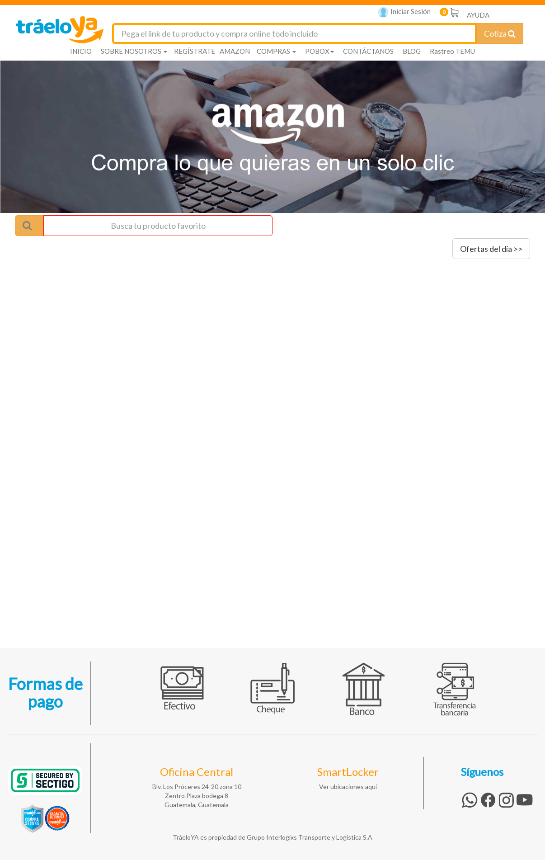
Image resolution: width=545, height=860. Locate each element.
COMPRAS (276, 51)
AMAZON (235, 51)
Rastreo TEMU (452, 51)
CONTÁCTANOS (368, 51)
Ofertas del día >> (491, 249)
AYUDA (478, 15)
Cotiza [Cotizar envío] (500, 33)
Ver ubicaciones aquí (348, 786)
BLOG (412, 51)
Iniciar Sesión (404, 12)
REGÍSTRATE (194, 51)
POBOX (319, 51)
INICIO (81, 51)
